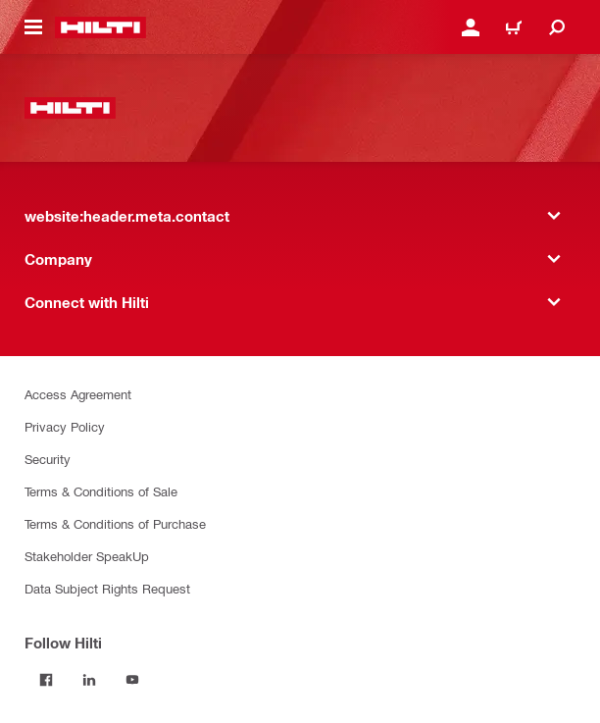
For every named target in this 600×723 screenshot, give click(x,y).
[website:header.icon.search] (556, 27)
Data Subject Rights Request (107, 588)
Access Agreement (78, 394)
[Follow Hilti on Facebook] (46, 679)
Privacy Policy (65, 426)
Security (48, 458)
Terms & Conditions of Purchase (115, 523)
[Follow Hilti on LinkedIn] (89, 679)
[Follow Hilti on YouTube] (132, 679)
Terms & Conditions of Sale (101, 491)
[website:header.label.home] (100, 27)
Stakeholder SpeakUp (87, 555)
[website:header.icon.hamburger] (33, 27)
